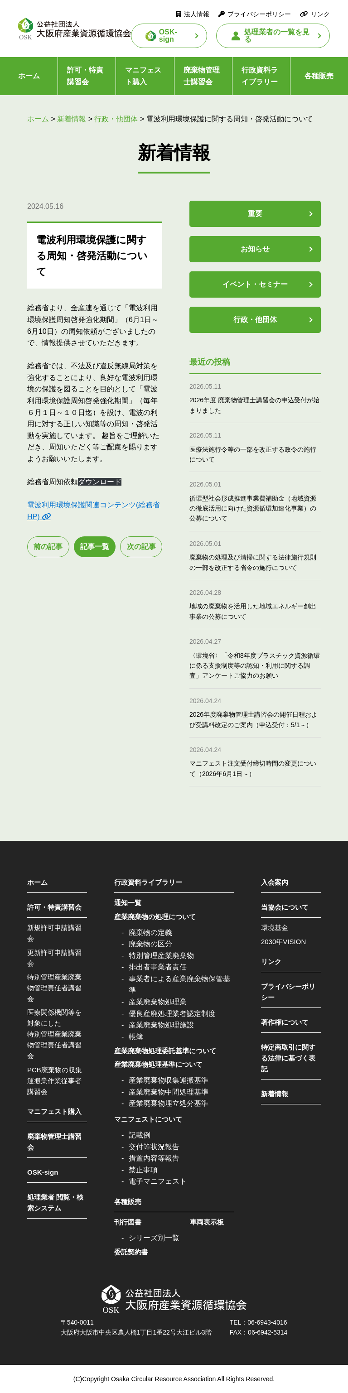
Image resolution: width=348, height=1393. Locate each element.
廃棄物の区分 (150, 944)
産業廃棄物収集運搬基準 (168, 1080)
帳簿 (136, 1037)
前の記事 (48, 546)
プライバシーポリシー (259, 14)
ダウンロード (99, 482)
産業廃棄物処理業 (158, 1002)
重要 (255, 213)
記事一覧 (94, 546)
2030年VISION (283, 941)
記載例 (139, 1135)
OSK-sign (168, 35)
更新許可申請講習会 (54, 958)
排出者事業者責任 (158, 967)
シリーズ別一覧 (154, 1238)
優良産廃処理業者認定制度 (172, 1013)
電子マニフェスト (158, 1181)
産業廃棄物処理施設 (161, 1025)
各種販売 (127, 1201)
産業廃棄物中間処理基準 (168, 1092)
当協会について (285, 907)
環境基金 (274, 927)
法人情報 (196, 14)
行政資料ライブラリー (260, 76)
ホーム (29, 76)
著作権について (285, 1022)
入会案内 (274, 882)
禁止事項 (143, 1170)
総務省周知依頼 (52, 482)
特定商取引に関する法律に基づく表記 (288, 1058)
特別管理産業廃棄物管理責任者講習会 (54, 988)
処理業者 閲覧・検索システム (55, 1202)
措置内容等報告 (154, 1158)
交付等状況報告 (154, 1147)
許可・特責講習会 (85, 76)
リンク (320, 14)
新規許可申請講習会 (54, 933)
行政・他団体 (255, 319)
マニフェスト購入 (143, 76)
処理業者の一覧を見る (276, 35)
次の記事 (141, 546)
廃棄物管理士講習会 (202, 76)
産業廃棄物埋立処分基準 (168, 1103)
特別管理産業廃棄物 (161, 955)
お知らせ (255, 249)
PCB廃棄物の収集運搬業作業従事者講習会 (54, 1080)
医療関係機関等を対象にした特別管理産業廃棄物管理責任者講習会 (54, 1034)
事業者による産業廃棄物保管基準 (179, 984)
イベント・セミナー (255, 284)
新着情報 (274, 1094)
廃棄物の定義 (150, 932)
